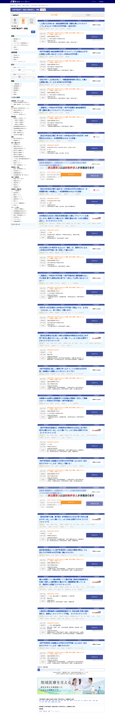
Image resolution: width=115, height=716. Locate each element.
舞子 (62, 700)
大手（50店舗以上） (19, 165)
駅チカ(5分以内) (18, 138)
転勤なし (16, 160)
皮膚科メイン (17, 197)
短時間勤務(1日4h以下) (20, 126)
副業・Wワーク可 (18, 178)
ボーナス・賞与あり (19, 114)
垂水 (59, 700)
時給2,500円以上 (18, 110)
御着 (46, 701)
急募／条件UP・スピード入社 (21, 104)
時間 (31, 21)
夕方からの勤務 (18, 130)
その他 (16, 49)
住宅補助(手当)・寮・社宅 (21, 175)
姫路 (49, 701)
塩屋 (56, 700)
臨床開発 (16, 90)
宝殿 (94, 700)
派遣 (15, 59)
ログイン (94, 1)
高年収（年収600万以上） (21, 108)
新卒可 (16, 184)
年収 (20, 67)
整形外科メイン (18, 199)
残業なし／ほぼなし (19, 118)
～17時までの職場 (18, 122)
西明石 (71, 700)
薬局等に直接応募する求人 (21, 102)
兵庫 (43, 700)
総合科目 (16, 192)
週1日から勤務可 (18, 150)
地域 (15, 21)
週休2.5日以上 (17, 146)
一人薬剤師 (17, 190)
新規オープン (17, 163)
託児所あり (17, 170)
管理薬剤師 (17, 86)
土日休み (16, 144)
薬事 (15, 94)
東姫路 (59, 701)
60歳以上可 (17, 180)
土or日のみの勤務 (18, 134)
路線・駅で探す (26, 5)
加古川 (90, 700)
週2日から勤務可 (18, 152)
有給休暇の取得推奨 (19, 156)
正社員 (16, 55)
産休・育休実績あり (19, 168)
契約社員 (16, 57)
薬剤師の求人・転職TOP (15, 5)
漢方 (15, 201)
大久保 (75, 700)
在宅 (15, 205)
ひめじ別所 (41, 701)
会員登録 (101, 1)
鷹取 (50, 700)
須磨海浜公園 (54, 701)
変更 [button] (33, 31)
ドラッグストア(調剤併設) (21, 43)
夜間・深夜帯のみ (18, 132)
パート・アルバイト (19, 61)
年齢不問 (16, 182)
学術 (15, 92)
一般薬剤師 (17, 84)
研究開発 (16, 88)
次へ (82, 669)
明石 (68, 700)
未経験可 (16, 187)
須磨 (53, 700)
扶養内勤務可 (17, 221)
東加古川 (86, 700)
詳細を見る (95, 36)
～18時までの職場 (18, 124)
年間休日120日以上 (19, 148)
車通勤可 (16, 140)
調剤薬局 (17, 39)
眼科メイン (17, 194)
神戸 (40, 700)
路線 (23, 21)
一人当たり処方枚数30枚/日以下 (22, 158)
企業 (15, 47)
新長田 (46, 700)
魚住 (79, 700)
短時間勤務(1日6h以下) (20, 128)
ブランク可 (17, 219)
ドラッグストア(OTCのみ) (20, 45)
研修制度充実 (17, 172)
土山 (82, 700)
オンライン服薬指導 (19, 203)
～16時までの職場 (18, 120)
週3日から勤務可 (18, 154)
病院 (15, 41)
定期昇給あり (17, 112)
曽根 (97, 700)
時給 (20, 74)
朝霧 (65, 700)
